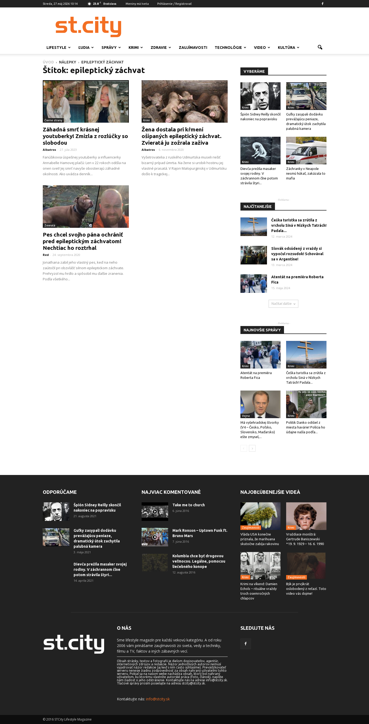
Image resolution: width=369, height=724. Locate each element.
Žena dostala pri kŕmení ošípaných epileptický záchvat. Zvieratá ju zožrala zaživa (182, 136)
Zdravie (161, 47)
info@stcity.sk (158, 698)
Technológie (230, 47)
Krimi (136, 47)
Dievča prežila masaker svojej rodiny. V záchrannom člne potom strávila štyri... (100, 569)
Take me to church (188, 505)
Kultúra (288, 47)
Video (262, 47)
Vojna (246, 416)
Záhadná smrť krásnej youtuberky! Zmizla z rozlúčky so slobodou (85, 136)
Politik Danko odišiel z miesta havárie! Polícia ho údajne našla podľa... (305, 427)
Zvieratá (49, 225)
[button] (320, 47)
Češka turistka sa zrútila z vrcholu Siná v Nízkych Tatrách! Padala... (298, 225)
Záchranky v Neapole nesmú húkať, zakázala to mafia (305, 173)
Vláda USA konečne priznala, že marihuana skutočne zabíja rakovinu (259, 539)
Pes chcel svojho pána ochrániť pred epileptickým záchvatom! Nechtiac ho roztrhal (83, 241)
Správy (111, 47)
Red (46, 255)
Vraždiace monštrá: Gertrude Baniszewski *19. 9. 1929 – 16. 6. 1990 (305, 539)
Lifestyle (58, 47)
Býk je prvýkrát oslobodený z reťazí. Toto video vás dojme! (306, 588)
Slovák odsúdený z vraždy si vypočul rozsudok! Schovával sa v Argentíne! (297, 253)
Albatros (49, 150)
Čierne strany (53, 120)
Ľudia (86, 47)
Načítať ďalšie (283, 303)
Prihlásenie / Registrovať (174, 3)
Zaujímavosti (193, 47)
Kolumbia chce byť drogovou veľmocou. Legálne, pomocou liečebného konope (198, 561)
